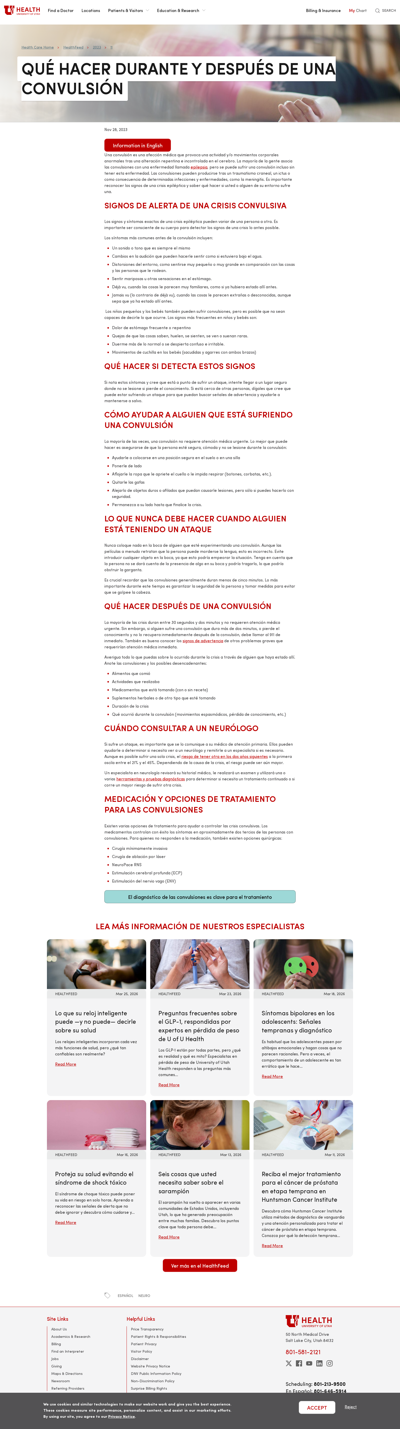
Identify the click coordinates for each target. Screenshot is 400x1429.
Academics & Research (70, 1336)
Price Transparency (147, 1329)
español (125, 1295)
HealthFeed (73, 47)
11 (111, 47)
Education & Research (181, 10)
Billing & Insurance (323, 10)
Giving (56, 1366)
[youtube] (309, 1363)
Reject (351, 1406)
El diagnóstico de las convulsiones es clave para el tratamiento (200, 896)
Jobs (55, 1358)
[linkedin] (319, 1363)
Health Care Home (37, 47)
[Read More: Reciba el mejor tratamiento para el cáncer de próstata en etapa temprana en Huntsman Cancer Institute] (303, 1124)
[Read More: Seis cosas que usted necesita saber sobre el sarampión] (199, 1124)
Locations (91, 10)
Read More (65, 1064)
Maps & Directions (67, 1373)
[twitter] (289, 1363)
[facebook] (299, 1363)
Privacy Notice (121, 1416)
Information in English (137, 145)
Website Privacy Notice (150, 1366)
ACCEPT (317, 1407)
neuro (144, 1295)
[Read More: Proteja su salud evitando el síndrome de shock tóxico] (96, 1124)
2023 (97, 47)
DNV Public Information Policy (156, 1373)
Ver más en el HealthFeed (200, 1265)
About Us (59, 1329)
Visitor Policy (141, 1351)
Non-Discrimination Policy (152, 1380)
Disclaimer (140, 1358)
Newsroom (60, 1380)
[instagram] (330, 1363)
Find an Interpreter (67, 1351)
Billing (56, 1343)
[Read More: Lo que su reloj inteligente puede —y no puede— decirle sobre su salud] (96, 963)
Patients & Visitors (128, 10)
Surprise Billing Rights (149, 1388)
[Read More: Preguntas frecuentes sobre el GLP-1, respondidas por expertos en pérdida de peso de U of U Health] (199, 963)
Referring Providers (67, 1388)
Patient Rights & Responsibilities (158, 1336)
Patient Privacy (144, 1343)
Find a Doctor (60, 10)
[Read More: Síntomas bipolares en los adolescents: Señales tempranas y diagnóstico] (303, 963)
